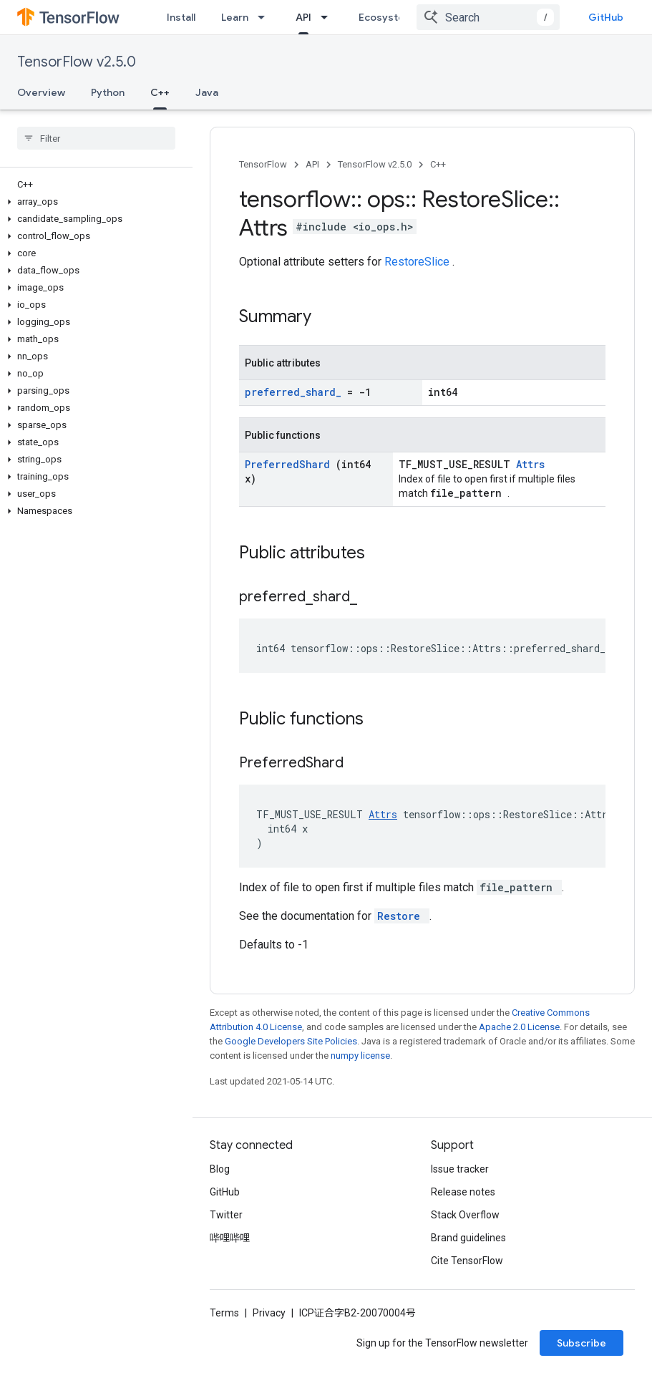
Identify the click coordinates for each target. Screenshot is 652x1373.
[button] (93, 201)
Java (206, 92)
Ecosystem (386, 17)
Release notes (463, 1192)
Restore (402, 916)
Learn (234, 17)
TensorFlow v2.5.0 (76, 62)
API (312, 164)
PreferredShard (290, 464)
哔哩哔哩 (230, 1237)
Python (108, 92)
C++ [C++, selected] (160, 92)
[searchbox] (96, 138)
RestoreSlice (418, 261)
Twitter (226, 1215)
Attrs (530, 464)
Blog (220, 1169)
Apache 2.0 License (519, 1027)
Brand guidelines (468, 1237)
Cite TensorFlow (467, 1260)
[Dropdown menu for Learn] (265, 17)
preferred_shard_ (296, 392)
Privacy (269, 1313)
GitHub (605, 17)
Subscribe (581, 1342)
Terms (224, 1313)
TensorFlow (263, 164)
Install (181, 17)
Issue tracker (460, 1169)
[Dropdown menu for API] (328, 17)
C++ (438, 164)
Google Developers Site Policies (291, 1041)
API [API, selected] (303, 17)
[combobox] (488, 17)
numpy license (360, 1055)
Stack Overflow (465, 1215)
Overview (41, 92)
